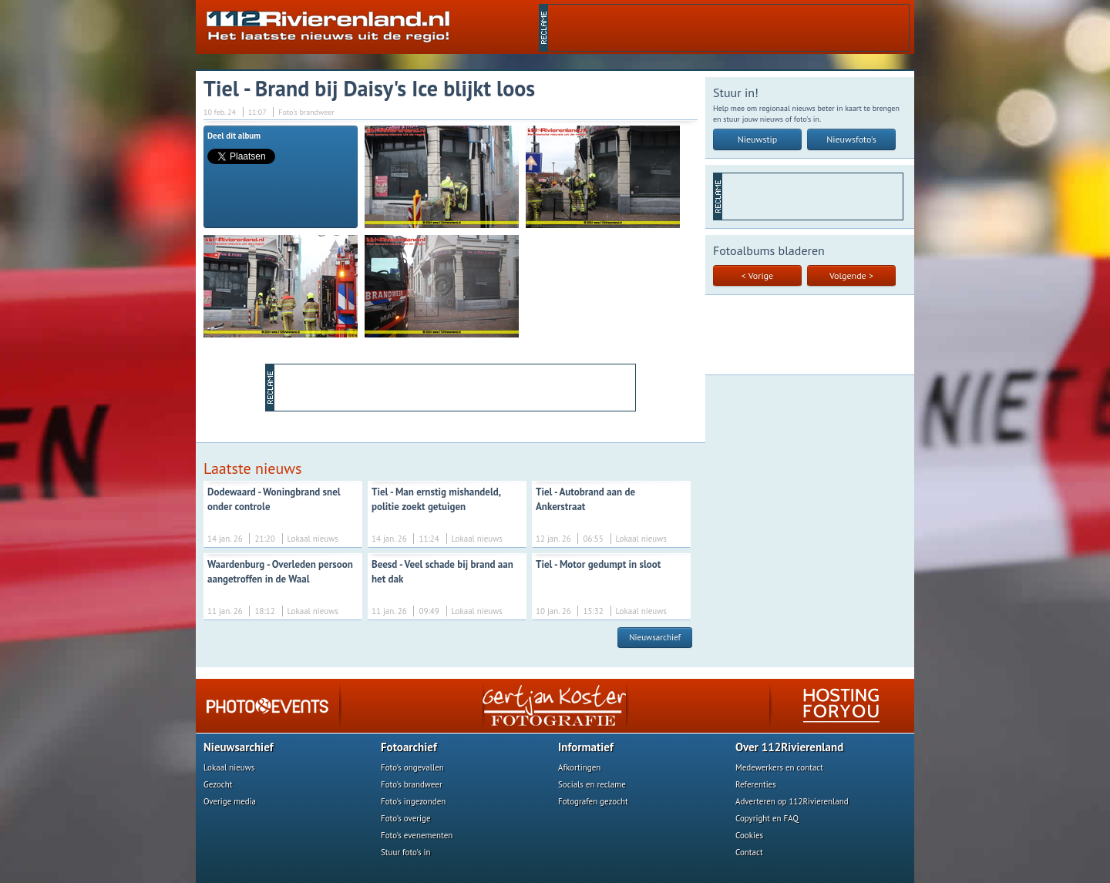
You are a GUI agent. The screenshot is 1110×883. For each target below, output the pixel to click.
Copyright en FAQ (767, 818)
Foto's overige (406, 818)
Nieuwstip (758, 139)
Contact (749, 852)
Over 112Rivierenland (789, 747)
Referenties (755, 784)
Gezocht (218, 784)
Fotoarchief (409, 747)
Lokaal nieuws (229, 767)
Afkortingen (579, 767)
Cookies (749, 835)
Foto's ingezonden (413, 801)
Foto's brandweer (411, 784)
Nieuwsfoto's (851, 139)
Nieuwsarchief (655, 637)
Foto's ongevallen (412, 767)
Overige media (230, 801)
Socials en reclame (592, 784)
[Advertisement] (728, 28)
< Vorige (757, 275)
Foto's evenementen (416, 835)
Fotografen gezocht (593, 801)
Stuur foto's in (406, 852)
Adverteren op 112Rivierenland (792, 801)
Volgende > (851, 275)
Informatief (586, 747)
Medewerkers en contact (779, 767)
